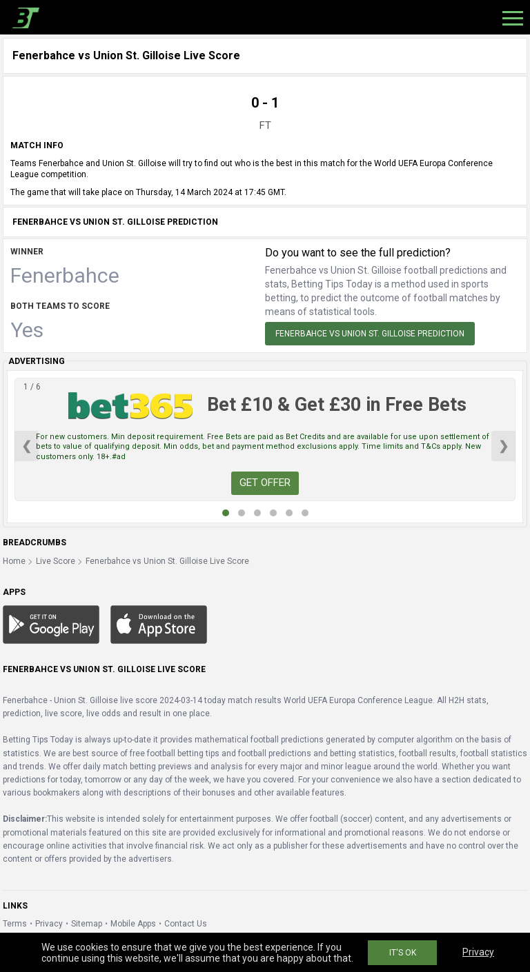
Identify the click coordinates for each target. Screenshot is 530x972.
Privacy (49, 924)
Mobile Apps (133, 924)
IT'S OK (402, 953)
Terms (15, 924)
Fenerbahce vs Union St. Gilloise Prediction (369, 333)
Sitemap (86, 924)
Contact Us (185, 924)
